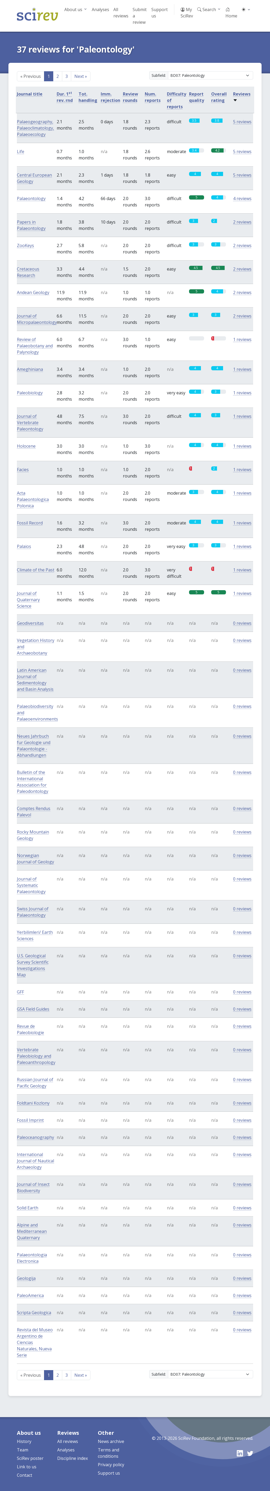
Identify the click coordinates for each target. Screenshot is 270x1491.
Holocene (26, 446)
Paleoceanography (35, 1137)
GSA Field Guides (33, 1009)
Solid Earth (27, 1208)
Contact (24, 1475)
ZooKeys (25, 245)
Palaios (24, 546)
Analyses (100, 9)
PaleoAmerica (30, 1295)
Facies (23, 469)
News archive (111, 1441)
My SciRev (187, 13)
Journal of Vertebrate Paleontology (30, 422)
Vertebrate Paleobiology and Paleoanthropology (36, 1056)
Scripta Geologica (34, 1312)
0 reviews (242, 623)
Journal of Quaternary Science (28, 599)
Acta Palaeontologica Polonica (33, 499)
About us (73, 9)
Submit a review (140, 16)
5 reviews (242, 122)
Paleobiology (30, 393)
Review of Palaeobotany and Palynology (35, 346)
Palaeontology (31, 198)
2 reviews (242, 222)
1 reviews (242, 339)
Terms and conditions (108, 1453)
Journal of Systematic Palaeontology (31, 885)
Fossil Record (30, 523)
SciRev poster (30, 1458)
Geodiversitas (30, 623)
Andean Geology (33, 292)
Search (206, 9)
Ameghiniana (30, 369)
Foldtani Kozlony (33, 1103)
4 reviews (242, 198)
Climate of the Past (35, 570)
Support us (159, 13)
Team (22, 1450)
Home (231, 13)
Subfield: (159, 75)
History (24, 1441)
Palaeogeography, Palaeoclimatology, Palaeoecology (35, 128)
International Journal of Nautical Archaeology (35, 1161)
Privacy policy (111, 1465)
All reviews (120, 13)
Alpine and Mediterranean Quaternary (32, 1231)
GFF (20, 992)
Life (20, 151)
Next (80, 76)
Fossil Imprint (30, 1120)
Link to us (26, 1467)
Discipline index (72, 1458)
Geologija (26, 1278)
